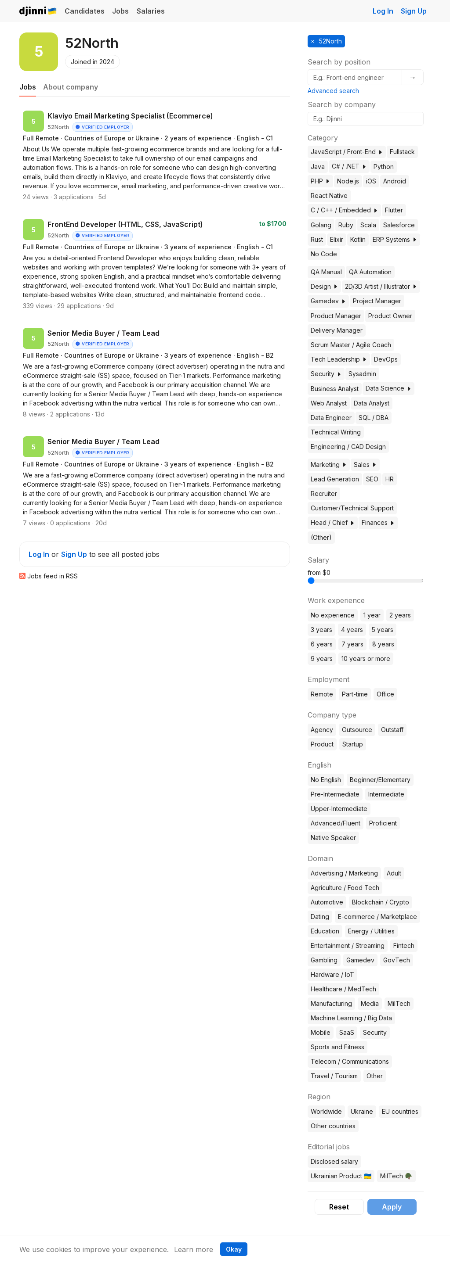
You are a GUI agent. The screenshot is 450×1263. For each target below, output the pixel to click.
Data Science (388, 388)
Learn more (193, 1249)
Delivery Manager (337, 330)
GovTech (396, 960)
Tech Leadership (339, 359)
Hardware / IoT (332, 974)
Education (325, 931)
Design (324, 286)
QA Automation (370, 272)
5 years (382, 629)
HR (389, 479)
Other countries (333, 1126)
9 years (322, 658)
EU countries (400, 1111)
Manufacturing (331, 1003)
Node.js (348, 181)
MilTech (399, 1003)
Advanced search (333, 90)
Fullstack (402, 151)
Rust (317, 239)
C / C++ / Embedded (344, 210)
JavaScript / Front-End (347, 151)
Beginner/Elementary (380, 779)
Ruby (345, 225)
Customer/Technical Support (352, 508)
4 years (352, 629)
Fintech (403, 945)
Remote (322, 694)
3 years (321, 629)
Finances (378, 522)
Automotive (327, 902)
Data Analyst (371, 403)
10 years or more (365, 658)
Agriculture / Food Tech (345, 887)
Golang (321, 225)
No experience (333, 615)
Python (384, 166)
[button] (380, 152)
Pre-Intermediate (335, 794)
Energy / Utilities (371, 931)
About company (70, 87)
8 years (383, 644)
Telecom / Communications (350, 1061)
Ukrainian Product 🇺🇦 (341, 1176)
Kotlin (358, 239)
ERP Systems (395, 239)
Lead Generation (335, 479)
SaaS (346, 1032)
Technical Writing (336, 432)
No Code (324, 254)
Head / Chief (333, 522)
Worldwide (326, 1111)
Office (385, 694)
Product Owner (390, 315)
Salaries (151, 11)
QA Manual (326, 272)
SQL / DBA (373, 417)
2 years (400, 615)
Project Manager (377, 301)
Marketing (329, 464)
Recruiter (324, 493)
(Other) (321, 537)
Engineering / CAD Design (348, 446)
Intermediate (386, 794)
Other (375, 1076)
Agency (322, 729)
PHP (320, 181)
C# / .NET (349, 166)
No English (326, 779)
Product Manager (336, 315)
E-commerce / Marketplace (377, 916)
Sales (365, 464)
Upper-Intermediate (339, 808)
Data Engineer (331, 417)
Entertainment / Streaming (348, 945)
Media (370, 1003)
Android (394, 181)
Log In (383, 11)
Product (322, 744)
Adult (394, 873)
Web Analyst (329, 403)
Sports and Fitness (337, 1047)
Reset (339, 1206)
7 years (352, 644)
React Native (329, 195)
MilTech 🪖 (396, 1176)
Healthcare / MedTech (343, 989)
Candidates (85, 11)
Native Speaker (333, 837)
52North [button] (329, 41)
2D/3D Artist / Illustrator (381, 286)
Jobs (120, 11)
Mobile (320, 1032)
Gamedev (328, 301)
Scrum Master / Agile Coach (351, 344)
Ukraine (362, 1111)
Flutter (394, 210)
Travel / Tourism (334, 1076)
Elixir (336, 239)
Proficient (383, 823)
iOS (371, 181)
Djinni (38, 11)
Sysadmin (362, 373)
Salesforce (399, 225)
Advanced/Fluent (335, 823)
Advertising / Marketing (344, 873)
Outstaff (392, 729)
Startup (352, 744)
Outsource (357, 729)
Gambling (324, 960)
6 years (322, 644)
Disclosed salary (334, 1161)
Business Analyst (335, 388)
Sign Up (414, 11)
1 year (372, 615)
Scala (368, 225)
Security (326, 373)
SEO (372, 479)
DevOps (386, 359)
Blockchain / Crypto (380, 902)
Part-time (355, 694)
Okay (234, 1249)
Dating (320, 916)
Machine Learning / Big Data (351, 1018)
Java (318, 166)
